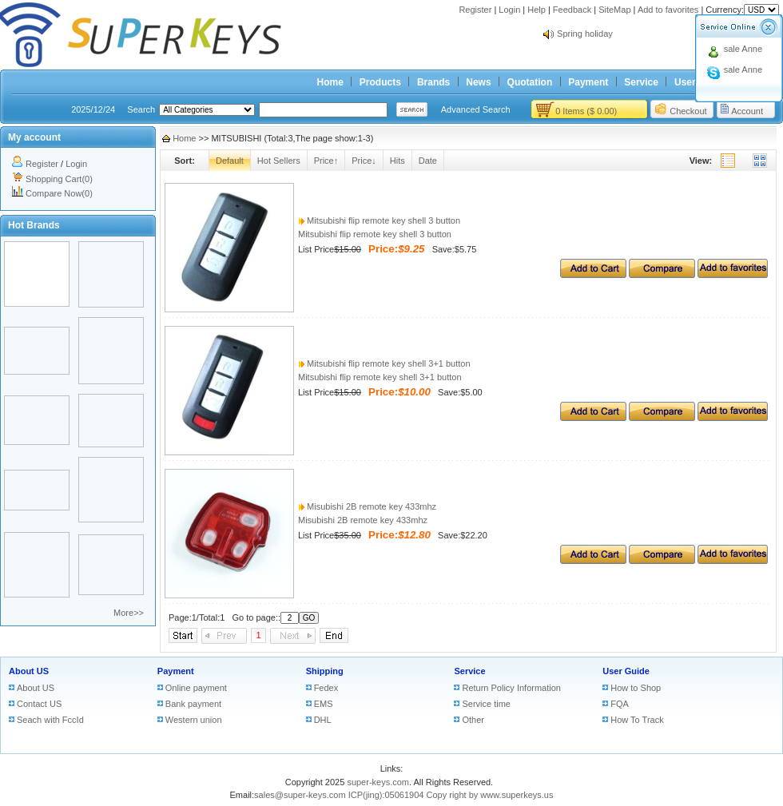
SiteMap (614, 9)
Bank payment (193, 704)
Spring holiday (585, 33)
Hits (397, 160)
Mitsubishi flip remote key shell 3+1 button (384, 363)
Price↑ (326, 160)
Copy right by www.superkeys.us (490, 795)
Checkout (688, 111)
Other (473, 720)
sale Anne (743, 49)
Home (330, 82)
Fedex (326, 688)
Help (536, 9)
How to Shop (635, 688)
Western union (193, 720)
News (478, 82)
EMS (323, 704)
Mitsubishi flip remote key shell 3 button (379, 220)
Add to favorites (668, 9)
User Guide (626, 671)
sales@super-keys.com (299, 795)
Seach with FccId (50, 720)
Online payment (196, 688)
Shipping (325, 671)
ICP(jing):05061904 (386, 795)
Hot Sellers (278, 160)
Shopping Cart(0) (59, 179)
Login (509, 9)
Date (428, 160)
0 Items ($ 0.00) (586, 111)
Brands (433, 82)
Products (380, 82)
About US (29, 671)
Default (230, 160)
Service (641, 82)
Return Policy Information (511, 688)
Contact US (39, 704)
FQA (619, 704)
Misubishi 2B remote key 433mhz (367, 506)
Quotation (530, 82)
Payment (588, 82)
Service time (486, 704)
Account (747, 111)
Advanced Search (476, 109)
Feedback (572, 9)
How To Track (636, 720)
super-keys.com (378, 782)
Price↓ (364, 160)
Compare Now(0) (59, 193)
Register (475, 9)
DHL (323, 720)
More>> (128, 612)
